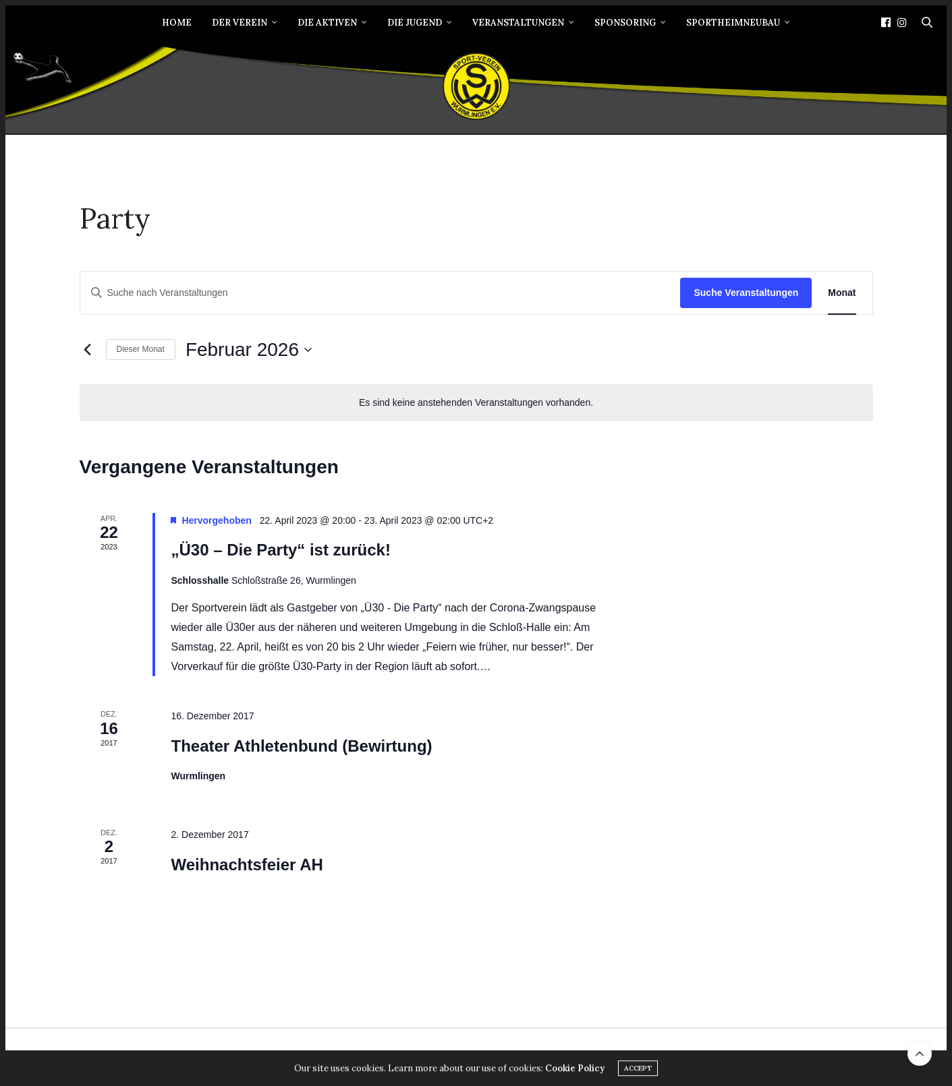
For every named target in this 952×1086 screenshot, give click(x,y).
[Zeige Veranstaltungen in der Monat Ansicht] (842, 293)
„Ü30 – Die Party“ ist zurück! (280, 550)
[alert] (476, 402)
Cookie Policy (575, 1072)
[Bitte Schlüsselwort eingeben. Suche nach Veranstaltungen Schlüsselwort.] (380, 293)
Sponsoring (625, 22)
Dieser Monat (141, 349)
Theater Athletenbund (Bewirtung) (301, 746)
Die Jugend (414, 22)
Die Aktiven (327, 22)
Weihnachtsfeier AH (247, 864)
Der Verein (239, 22)
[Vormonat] (88, 350)
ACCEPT (638, 1072)
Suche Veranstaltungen (746, 292)
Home (177, 22)
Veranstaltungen (518, 22)
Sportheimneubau (733, 22)
